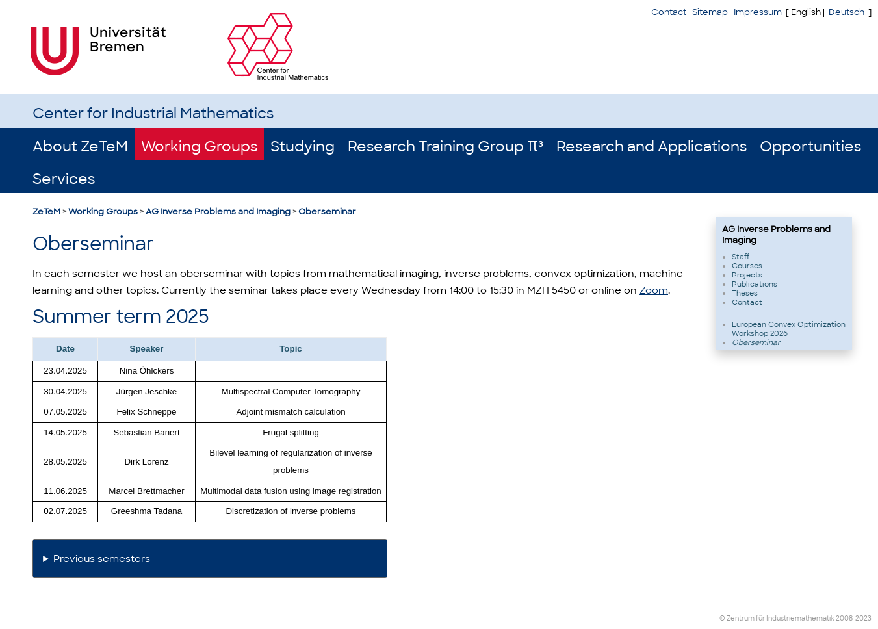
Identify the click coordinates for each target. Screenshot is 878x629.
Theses (745, 293)
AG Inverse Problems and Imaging (218, 211)
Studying (302, 146)
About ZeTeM (80, 146)
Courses (747, 265)
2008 (844, 618)
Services (63, 179)
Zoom (653, 290)
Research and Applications (651, 146)
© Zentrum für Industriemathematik (776, 618)
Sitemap (710, 12)
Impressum (758, 12)
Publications (754, 284)
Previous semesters (101, 558)
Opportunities (810, 146)
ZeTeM (46, 211)
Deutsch (846, 12)
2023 (863, 618)
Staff (740, 256)
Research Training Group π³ (445, 146)
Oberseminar (327, 211)
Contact (668, 12)
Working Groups (199, 146)
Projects (747, 274)
